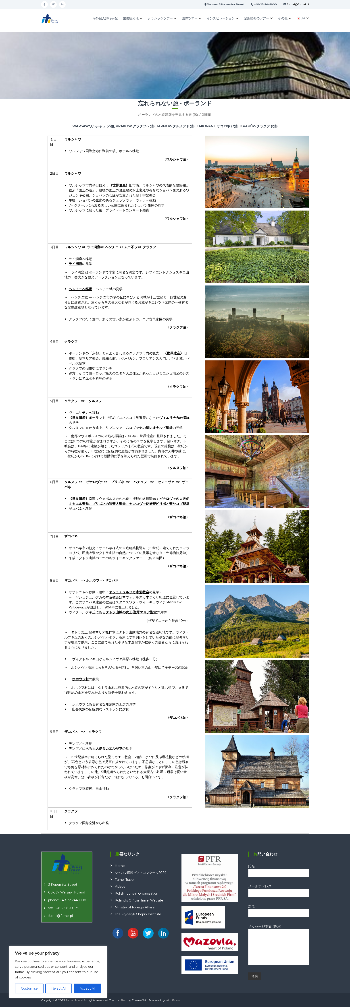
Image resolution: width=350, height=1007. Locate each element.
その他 (283, 18)
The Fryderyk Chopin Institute (138, 914)
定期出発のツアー (256, 18)
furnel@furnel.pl (60, 916)
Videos (120, 887)
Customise (29, 988)
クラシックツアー (160, 18)
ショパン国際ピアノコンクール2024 (140, 873)
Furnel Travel (124, 880)
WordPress (173, 1000)
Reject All (58, 988)
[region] (58, 972)
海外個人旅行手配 (105, 18)
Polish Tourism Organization (136, 893)
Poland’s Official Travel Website (139, 900)
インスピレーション (221, 18)
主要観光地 (131, 18)
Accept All (87, 988)
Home (120, 866)
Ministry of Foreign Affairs (134, 907)
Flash (124, 1000)
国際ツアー (190, 18)
